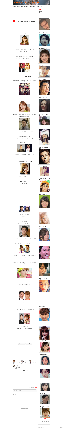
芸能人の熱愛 (42, 427)
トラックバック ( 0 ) (31, 387)
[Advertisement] (25, 14)
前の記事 (22, 343)
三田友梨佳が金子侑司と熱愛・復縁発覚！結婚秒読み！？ (16, 362)
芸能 (39, 12)
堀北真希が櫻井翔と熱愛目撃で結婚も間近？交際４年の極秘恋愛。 (16, 367)
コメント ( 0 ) (35, 387)
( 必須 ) (14, 394)
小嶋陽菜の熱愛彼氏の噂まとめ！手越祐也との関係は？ (24, 362)
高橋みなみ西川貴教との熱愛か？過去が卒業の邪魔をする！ (32, 362)
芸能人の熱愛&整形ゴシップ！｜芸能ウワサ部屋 (26, 2)
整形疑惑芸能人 (40, 11)
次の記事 (29, 343)
